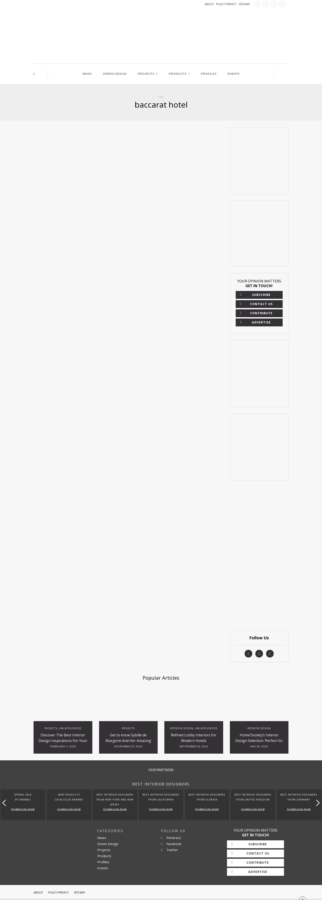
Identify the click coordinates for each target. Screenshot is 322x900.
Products (177, 73)
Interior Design (181, 728)
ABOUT (209, 4)
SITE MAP (244, 4)
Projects (146, 73)
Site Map (79, 892)
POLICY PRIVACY (226, 4)
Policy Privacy (58, 892)
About (38, 892)
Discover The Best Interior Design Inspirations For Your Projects (63, 741)
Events (233, 73)
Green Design (115, 73)
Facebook (171, 843)
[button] (317, 803)
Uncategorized (70, 728)
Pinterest (171, 837)
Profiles (208, 73)
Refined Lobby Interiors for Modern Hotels (193, 738)
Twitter (169, 850)
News (87, 73)
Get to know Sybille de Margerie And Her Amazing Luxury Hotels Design (128, 741)
